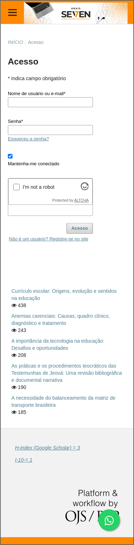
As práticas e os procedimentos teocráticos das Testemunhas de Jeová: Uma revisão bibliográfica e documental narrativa (66, 373)
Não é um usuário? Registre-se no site (48, 239)
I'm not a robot (38, 187)
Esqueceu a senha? (28, 138)
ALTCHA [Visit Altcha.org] (81, 200)
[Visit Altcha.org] (85, 188)
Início (15, 42)
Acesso (79, 228)
